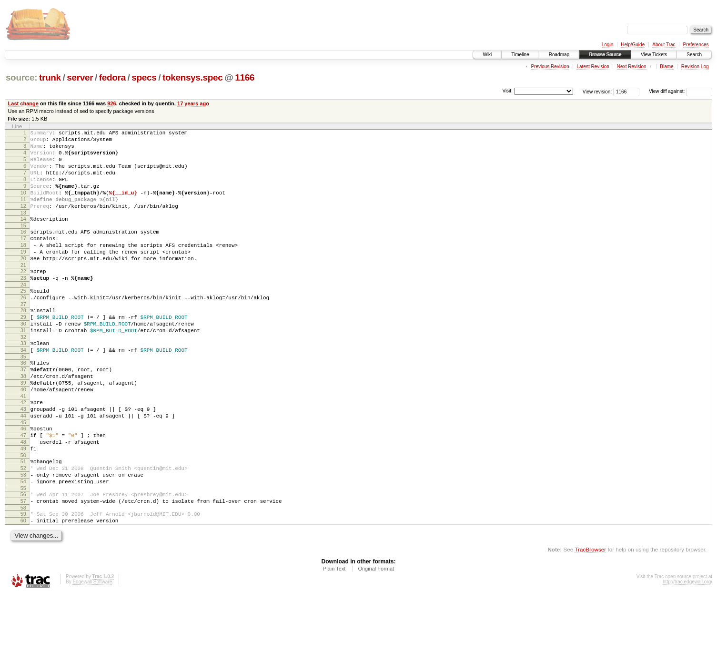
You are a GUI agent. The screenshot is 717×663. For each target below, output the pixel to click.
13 (23, 230)
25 (23, 319)
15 (23, 244)
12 (23, 221)
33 (23, 380)
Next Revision (631, 66)
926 (111, 103)
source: (21, 77)
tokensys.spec (192, 77)
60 (23, 588)
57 (23, 565)
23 (23, 305)
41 (23, 443)
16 (23, 250)
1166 (244, 77)
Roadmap (559, 54)
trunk (50, 77)
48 (23, 496)
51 (23, 518)
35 (23, 396)
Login (607, 44)
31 (23, 366)
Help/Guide (633, 44)
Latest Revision (592, 66)
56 (23, 557)
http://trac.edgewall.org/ (687, 650)
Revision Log (695, 66)
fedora (112, 77)
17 (23, 258)
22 (23, 297)
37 (23, 411)
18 (23, 266)
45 (23, 474)
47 (23, 488)
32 (23, 374)
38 (23, 419)
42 (23, 449)
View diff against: (680, 91)
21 (23, 291)
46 (23, 480)
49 (23, 504)
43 (23, 457)
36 (23, 403)
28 (23, 342)
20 (23, 283)
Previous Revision (550, 66)
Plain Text (334, 637)
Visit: (507, 90)
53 (23, 535)
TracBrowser (590, 618)
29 (23, 350)
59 (23, 579)
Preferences (696, 44)
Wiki (487, 54)
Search (694, 54)
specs (143, 77)
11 (23, 213)
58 (23, 573)
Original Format (376, 637)
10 (23, 205)
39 (23, 427)
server (80, 77)
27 (23, 335)
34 (23, 388)
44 (23, 466)
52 (23, 527)
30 (23, 358)
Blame (666, 66)
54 (23, 543)
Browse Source (605, 54)
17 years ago (193, 103)
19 (23, 274)
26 (23, 327)
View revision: (597, 91)
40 (23, 435)
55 (23, 551)
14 (23, 236)
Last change (23, 103)
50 (23, 512)
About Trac (663, 44)
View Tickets (654, 54)
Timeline (520, 54)
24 (23, 313)
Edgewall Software (92, 650)
